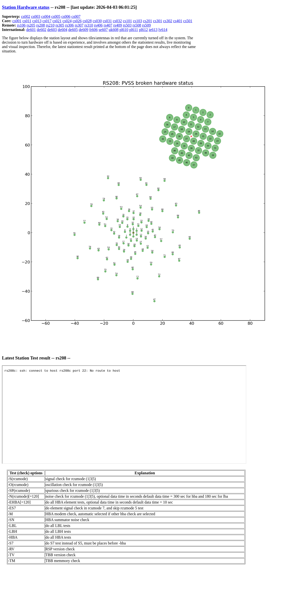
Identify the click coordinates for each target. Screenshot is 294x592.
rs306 (69, 25)
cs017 (46, 21)
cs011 (26, 21)
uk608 (114, 30)
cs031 (107, 21)
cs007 (75, 16)
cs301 (157, 21)
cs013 (36, 21)
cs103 (137, 21)
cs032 (117, 21)
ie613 (153, 30)
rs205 (31, 25)
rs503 (127, 25)
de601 (31, 30)
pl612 (143, 30)
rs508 (137, 25)
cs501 (187, 21)
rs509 (146, 25)
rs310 (88, 25)
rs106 (21, 25)
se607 (103, 30)
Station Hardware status (25, 7)
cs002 (25, 16)
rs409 (117, 25)
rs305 (59, 25)
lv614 (162, 30)
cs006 (65, 16)
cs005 (55, 16)
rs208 (40, 25)
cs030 (97, 21)
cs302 (167, 21)
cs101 (127, 21)
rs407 (108, 25)
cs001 (16, 21)
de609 (83, 30)
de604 (62, 30)
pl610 (123, 30)
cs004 (45, 16)
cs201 (147, 21)
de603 (52, 30)
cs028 (87, 21)
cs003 (35, 16)
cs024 (67, 21)
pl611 (133, 30)
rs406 (98, 25)
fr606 (93, 30)
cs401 (177, 21)
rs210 (50, 25)
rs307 (79, 25)
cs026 (77, 21)
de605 (73, 30)
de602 (41, 30)
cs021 (57, 21)
